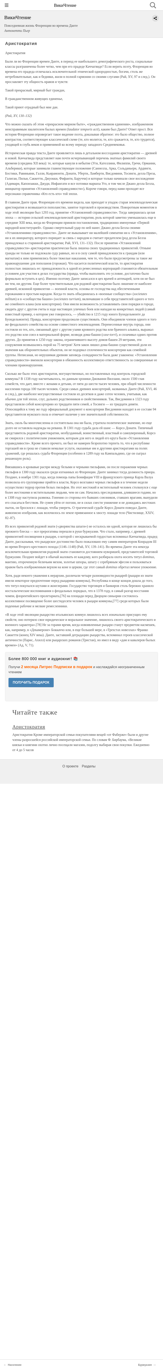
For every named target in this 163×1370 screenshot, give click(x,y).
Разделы (88, 766)
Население (14, 1364)
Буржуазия (145, 1364)
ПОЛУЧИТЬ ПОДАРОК (31, 682)
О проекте (70, 766)
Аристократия (28, 726)
